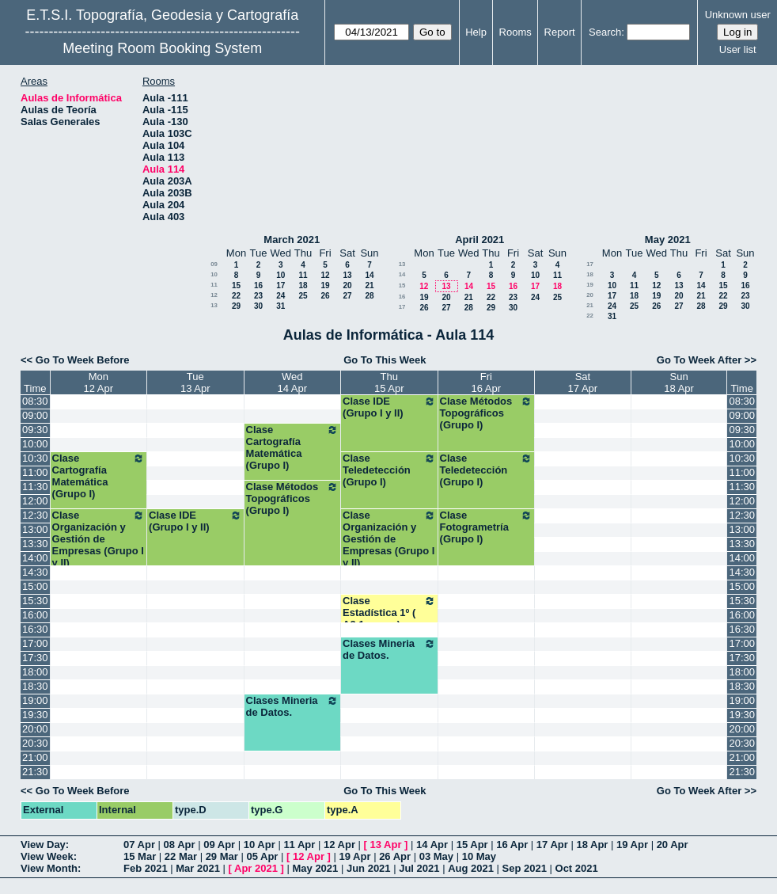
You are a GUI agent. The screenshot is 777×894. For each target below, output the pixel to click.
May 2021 (668, 239)
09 (214, 264)
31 (280, 306)
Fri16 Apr (487, 382)
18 (302, 285)
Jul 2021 (419, 868)
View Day (43, 844)
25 (302, 295)
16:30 (35, 629)
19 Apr (632, 844)
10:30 (35, 458)
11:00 (35, 472)
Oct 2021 (576, 868)
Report (559, 32)
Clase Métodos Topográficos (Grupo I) (486, 413)
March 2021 (291, 239)
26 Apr (395, 856)
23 (258, 295)
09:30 (35, 430)
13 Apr (386, 844)
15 (236, 285)
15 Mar (139, 856)
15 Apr (472, 844)
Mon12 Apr (99, 382)
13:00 (35, 529)
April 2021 (479, 239)
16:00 (35, 615)
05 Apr (262, 856)
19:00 (35, 700)
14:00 (35, 558)
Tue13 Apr (195, 382)
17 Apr (552, 844)
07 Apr (139, 844)
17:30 (35, 658)
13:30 (35, 544)
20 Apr (672, 844)
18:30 (35, 686)
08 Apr (179, 844)
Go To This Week (384, 360)
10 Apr (259, 844)
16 (258, 285)
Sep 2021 (524, 868)
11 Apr (299, 844)
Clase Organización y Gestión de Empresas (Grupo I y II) (99, 539)
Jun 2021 (369, 868)
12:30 (35, 515)
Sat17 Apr (583, 382)
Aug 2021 (471, 868)
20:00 (35, 729)
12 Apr (339, 844)
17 (280, 285)
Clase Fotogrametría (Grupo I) (486, 527)
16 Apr (512, 844)
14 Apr (432, 844)
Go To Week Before (83, 360)
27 (347, 295)
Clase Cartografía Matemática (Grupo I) (292, 447)
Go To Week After (699, 360)
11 (302, 275)
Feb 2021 (145, 868)
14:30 (35, 572)
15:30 (35, 601)
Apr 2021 (256, 868)
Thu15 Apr (389, 382)
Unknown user (738, 15)
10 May (479, 856)
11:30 (35, 487)
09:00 (35, 415)
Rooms (515, 32)
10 (214, 274)
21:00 (35, 757)
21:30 (35, 772)
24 (280, 295)
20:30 (35, 743)
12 (324, 275)
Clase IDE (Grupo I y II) (389, 407)
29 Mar (222, 856)
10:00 (35, 444)
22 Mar (181, 856)
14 (369, 275)
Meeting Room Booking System (162, 48)
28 (369, 295)
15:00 (35, 586)
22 (236, 295)
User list (737, 49)
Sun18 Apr (679, 382)
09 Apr (219, 844)
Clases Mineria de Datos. (389, 649)
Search (605, 32)
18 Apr (592, 844)
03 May (436, 856)
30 (258, 306)
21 (369, 285)
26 (324, 295)
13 (347, 275)
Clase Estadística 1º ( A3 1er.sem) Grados (389, 618)
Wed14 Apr (293, 382)
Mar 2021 (198, 868)
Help (476, 32)
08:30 (35, 401)
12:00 (35, 501)
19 (324, 285)
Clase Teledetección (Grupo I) (389, 470)
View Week (47, 856)
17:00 (35, 643)
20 (347, 285)
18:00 (35, 672)
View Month (49, 868)
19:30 (35, 715)
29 (236, 306)
